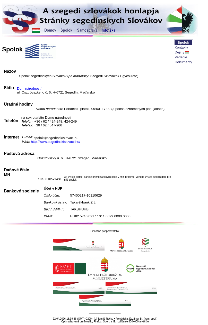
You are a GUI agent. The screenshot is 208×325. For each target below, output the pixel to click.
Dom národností (29, 88)
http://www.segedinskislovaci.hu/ (55, 142)
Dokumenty (183, 62)
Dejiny (179, 52)
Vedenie (181, 57)
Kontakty (181, 47)
